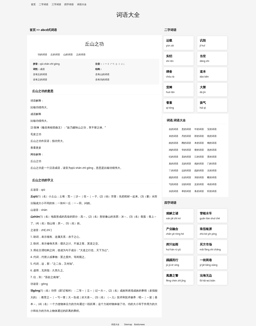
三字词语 (56, 4)
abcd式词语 (49, 30)
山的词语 (68, 54)
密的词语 (199, 149)
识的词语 (186, 184)
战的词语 (199, 170)
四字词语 (69, 4)
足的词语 (199, 184)
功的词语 (42, 54)
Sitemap (128, 324)
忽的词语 (212, 149)
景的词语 (212, 156)
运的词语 (186, 170)
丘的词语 (55, 54)
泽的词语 (199, 177)
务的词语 (199, 191)
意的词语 (186, 129)
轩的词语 (212, 191)
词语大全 (82, 4)
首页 (33, 4)
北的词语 (186, 163)
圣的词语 (186, 156)
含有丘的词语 (40, 74)
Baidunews (139, 324)
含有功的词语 (102, 79)
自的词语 (173, 129)
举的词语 (186, 191)
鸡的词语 (173, 149)
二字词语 (43, 4)
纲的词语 (212, 142)
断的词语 (212, 177)
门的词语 (212, 163)
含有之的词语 (40, 79)
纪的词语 (173, 156)
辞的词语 (199, 136)
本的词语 (199, 142)
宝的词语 (212, 129)
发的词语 (173, 163)
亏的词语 (173, 184)
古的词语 (212, 170)
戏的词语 (199, 163)
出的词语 (186, 177)
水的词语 (173, 191)
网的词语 (186, 142)
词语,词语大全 (176, 120)
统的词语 (212, 136)
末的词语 (173, 136)
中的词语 (199, 129)
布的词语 (212, 184)
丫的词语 (173, 170)
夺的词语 (186, 149)
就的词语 (173, 177)
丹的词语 (186, 136)
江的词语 (199, 156)
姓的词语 (173, 142)
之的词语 (81, 54)
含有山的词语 (102, 74)
